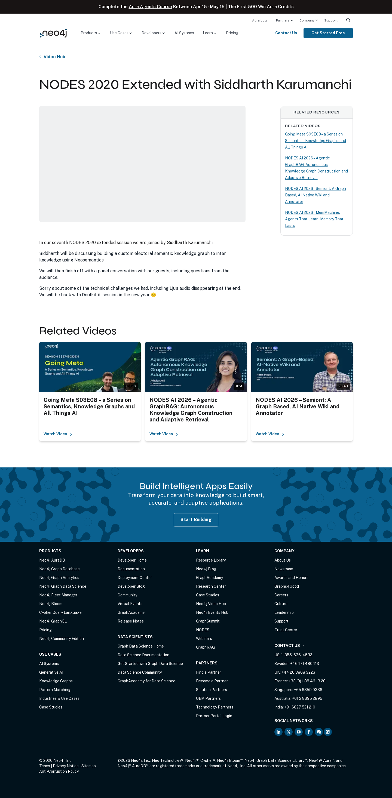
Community (127, 595)
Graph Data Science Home (141, 646)
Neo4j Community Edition (61, 638)
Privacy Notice (66, 766)
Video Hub (54, 57)
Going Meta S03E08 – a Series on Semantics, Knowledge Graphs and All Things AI (315, 140)
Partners (283, 20)
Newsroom (283, 569)
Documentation (131, 569)
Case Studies (50, 707)
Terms (44, 766)
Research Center (211, 586)
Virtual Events (130, 604)
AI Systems (184, 33)
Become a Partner (212, 681)
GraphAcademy (131, 612)
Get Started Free (328, 33)
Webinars (204, 638)
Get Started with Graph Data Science (150, 663)
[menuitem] (261, 20)
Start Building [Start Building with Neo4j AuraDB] (196, 519)
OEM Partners (208, 698)
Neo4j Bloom (50, 604)
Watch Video (58, 434)
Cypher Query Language (60, 612)
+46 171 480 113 (304, 663)
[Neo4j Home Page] (53, 32)
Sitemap (88, 766)
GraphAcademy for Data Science (146, 681)
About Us (282, 560)
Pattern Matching (55, 690)
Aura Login (261, 20)
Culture (280, 604)
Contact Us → (289, 645)
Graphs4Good (286, 586)
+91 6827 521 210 (299, 707)
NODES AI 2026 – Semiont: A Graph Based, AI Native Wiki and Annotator (315, 195)
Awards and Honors (291, 577)
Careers (281, 595)
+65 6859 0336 (308, 690)
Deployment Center (135, 577)
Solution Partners (211, 690)
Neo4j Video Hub (211, 604)
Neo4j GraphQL (53, 621)
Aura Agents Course (150, 6)
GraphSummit (208, 621)
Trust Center (285, 630)
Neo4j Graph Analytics (59, 577)
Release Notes (131, 621)
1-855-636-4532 (296, 655)
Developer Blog (131, 586)
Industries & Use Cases (59, 698)
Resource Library (211, 560)
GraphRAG (205, 647)
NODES (202, 630)
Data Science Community (140, 672)
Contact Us (286, 33)
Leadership (284, 612)
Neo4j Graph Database (59, 569)
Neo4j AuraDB (52, 560)
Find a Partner (208, 672)
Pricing (232, 33)
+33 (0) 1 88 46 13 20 (307, 681)
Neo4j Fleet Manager (58, 595)
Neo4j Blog (206, 569)
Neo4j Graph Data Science (62, 586)
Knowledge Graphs (56, 681)
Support (331, 20)
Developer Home (132, 560)
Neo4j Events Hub (212, 612)
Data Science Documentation (143, 655)
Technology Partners (214, 707)
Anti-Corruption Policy (59, 771)
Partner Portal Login (214, 716)
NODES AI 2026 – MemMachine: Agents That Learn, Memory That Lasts (314, 219)
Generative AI (51, 672)
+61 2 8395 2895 (307, 698)
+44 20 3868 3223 (298, 672)
